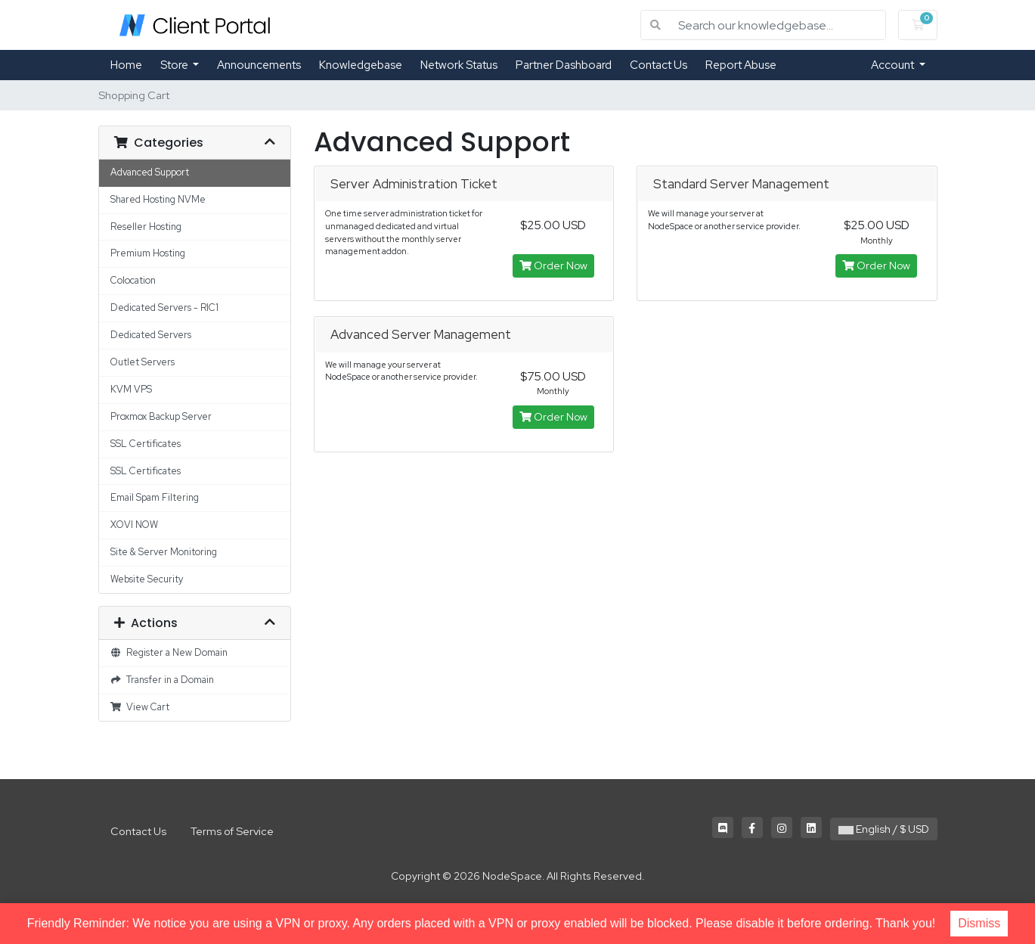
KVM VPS (131, 389)
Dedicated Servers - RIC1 (164, 307)
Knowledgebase (360, 65)
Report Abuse (740, 65)
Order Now (553, 265)
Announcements (259, 65)
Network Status (458, 65)
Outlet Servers (142, 362)
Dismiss (979, 923)
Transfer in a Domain (162, 679)
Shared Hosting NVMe (158, 199)
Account (893, 65)
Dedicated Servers (150, 334)
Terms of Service (232, 831)
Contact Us (658, 65)
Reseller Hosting (145, 226)
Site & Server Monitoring (163, 551)
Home (126, 65)
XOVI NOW (134, 524)
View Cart (140, 706)
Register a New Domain (169, 652)
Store (175, 65)
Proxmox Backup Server (161, 416)
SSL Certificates (145, 443)
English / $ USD (883, 829)
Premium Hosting (147, 253)
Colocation (133, 280)
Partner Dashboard (564, 65)
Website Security (146, 579)
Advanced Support (149, 172)
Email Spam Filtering (154, 497)
